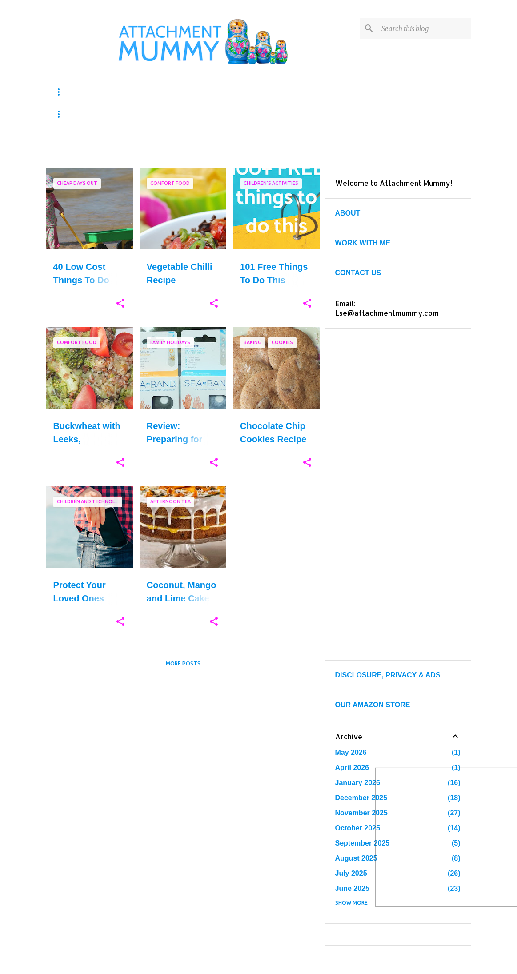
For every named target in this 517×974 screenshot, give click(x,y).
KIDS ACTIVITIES (85, 92)
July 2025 (351, 873)
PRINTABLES (78, 114)
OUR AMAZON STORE (372, 705)
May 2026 (351, 752)
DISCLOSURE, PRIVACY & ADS (388, 675)
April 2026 (352, 767)
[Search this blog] (424, 28)
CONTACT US (358, 273)
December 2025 (361, 798)
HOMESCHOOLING (226, 92)
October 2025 (357, 828)
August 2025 (356, 858)
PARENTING (146, 114)
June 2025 (352, 888)
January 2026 (357, 782)
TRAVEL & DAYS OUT (230, 114)
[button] (120, 303)
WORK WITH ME (362, 243)
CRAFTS (154, 92)
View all (301, 151)
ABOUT (348, 213)
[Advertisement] (183, 736)
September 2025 (362, 843)
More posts (183, 663)
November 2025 (361, 813)
